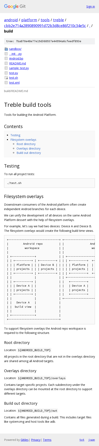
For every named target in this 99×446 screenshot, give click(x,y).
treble (58, 19)
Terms (47, 440)
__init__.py (15, 54)
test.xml (14, 82)
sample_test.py (19, 68)
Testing (15, 135)
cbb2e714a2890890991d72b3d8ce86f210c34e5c (45, 25)
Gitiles (25, 440)
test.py (13, 73)
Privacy (35, 440)
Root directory (26, 144)
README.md (17, 63)
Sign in (90, 6)
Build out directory (29, 153)
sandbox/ (15, 49)
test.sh (13, 78)
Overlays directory (28, 148)
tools (45, 19)
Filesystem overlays (23, 140)
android (11, 19)
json (91, 439)
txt (81, 439)
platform (29, 19)
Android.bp (16, 58)
